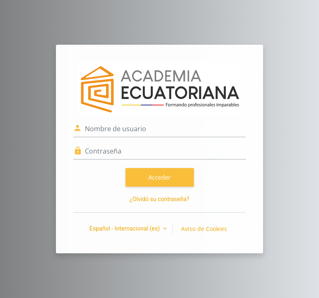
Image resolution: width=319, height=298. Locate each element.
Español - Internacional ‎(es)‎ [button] (125, 228)
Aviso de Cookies (204, 229)
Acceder (159, 177)
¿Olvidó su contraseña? (159, 199)
